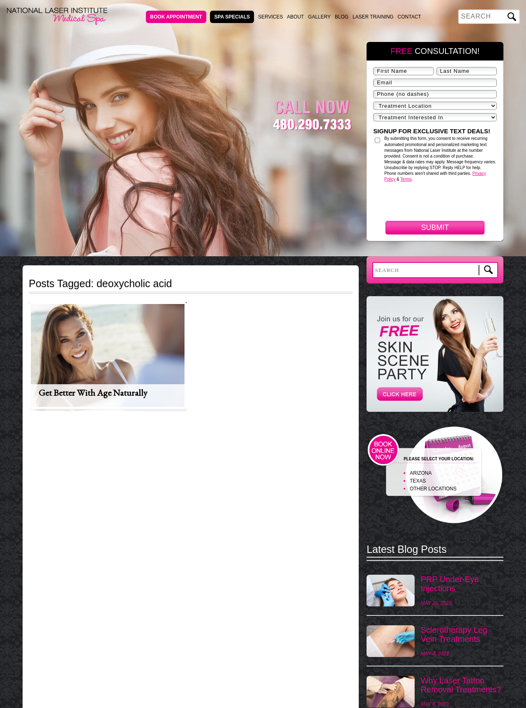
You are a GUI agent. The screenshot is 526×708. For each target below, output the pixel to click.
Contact (409, 17)
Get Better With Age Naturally (93, 393)
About (295, 17)
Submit (435, 227)
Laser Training (373, 17)
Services (270, 17)
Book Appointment (176, 17)
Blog (341, 17)
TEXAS (418, 481)
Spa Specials (232, 17)
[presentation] (435, 246)
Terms (405, 179)
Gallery (319, 17)
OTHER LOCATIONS (433, 489)
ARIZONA (420, 473)
